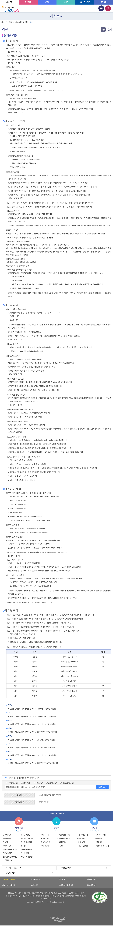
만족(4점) (25, 783)
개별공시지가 (7, 853)
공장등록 (99, 842)
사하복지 (9, 22)
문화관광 (28, 2)
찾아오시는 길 (35, 879)
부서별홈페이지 (66, 868)
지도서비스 (45, 839)
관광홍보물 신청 (64, 835)
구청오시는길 (45, 842)
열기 (103, 29)
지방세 (5, 842)
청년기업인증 (83, 846)
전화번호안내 (91, 879)
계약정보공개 (83, 835)
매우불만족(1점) (67, 783)
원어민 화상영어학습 (10, 857)
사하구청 (9, 2)
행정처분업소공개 (102, 846)
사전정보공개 (7, 839)
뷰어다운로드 (91, 885)
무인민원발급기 (26, 842)
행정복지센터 (10, 873)
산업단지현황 (101, 835)
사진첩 (61, 846)
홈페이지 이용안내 (8, 885)
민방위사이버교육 (27, 839)
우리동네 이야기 (64, 839)
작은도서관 (7, 846)
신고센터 (24, 846)
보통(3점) (38, 783)
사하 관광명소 (46, 846)
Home (2, 22)
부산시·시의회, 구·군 (13, 868)
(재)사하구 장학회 (21, 22)
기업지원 (81, 842)
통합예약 (103, 2)
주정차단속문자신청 (10, 849)
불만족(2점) (51, 783)
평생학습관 (7, 835)
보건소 (47, 2)
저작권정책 (34, 885)
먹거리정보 (62, 842)
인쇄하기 (109, 29)
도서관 (66, 2)
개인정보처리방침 (8, 879)
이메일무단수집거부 (66, 885)
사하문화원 (25, 853)
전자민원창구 (25, 835)
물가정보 (99, 839)
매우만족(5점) (12, 783)
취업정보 (81, 839)
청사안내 (62, 879)
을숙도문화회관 (84, 2)
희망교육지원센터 (27, 857)
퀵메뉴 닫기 (56, 813)
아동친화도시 (7, 860)
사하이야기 (45, 835)
